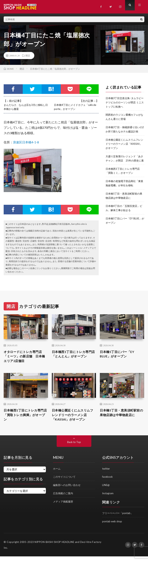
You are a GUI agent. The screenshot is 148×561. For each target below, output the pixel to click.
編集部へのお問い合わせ (68, 490)
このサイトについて (65, 482)
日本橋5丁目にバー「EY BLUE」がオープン (119, 356)
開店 (27, 55)
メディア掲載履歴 (64, 506)
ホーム (57, 474)
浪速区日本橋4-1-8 (26, 142)
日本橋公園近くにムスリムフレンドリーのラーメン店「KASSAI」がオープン (73, 419)
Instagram (108, 498)
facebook (107, 482)
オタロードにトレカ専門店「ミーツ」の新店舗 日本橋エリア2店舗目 (25, 359)
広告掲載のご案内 (64, 498)
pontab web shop (112, 526)
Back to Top (74, 447)
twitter (106, 474)
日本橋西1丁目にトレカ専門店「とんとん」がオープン (73, 359)
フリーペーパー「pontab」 (118, 518)
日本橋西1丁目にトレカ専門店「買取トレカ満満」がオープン (25, 419)
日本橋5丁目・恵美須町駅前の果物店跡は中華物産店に (121, 419)
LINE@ (106, 490)
